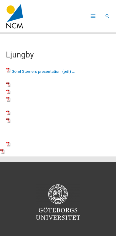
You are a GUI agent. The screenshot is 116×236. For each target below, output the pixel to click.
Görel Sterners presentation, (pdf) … (43, 71)
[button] (107, 16)
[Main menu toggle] (93, 16)
